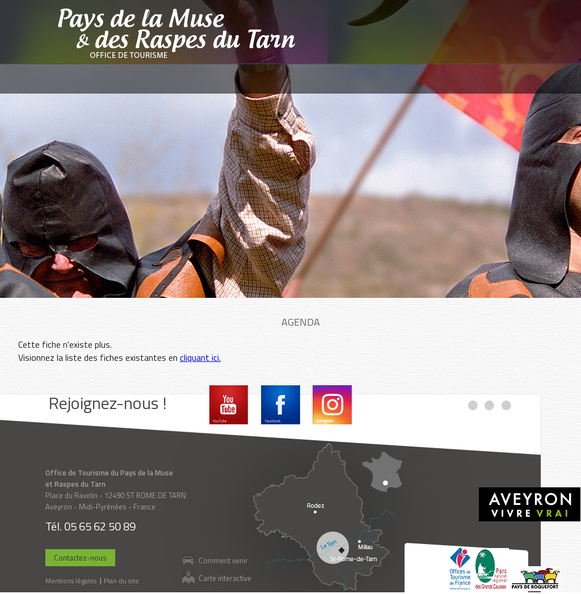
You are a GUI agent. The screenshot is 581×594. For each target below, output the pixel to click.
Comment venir (223, 560)
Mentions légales (70, 580)
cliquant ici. (200, 357)
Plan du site (121, 580)
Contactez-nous (80, 557)
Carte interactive (225, 577)
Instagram (332, 404)
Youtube (229, 404)
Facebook (280, 404)
